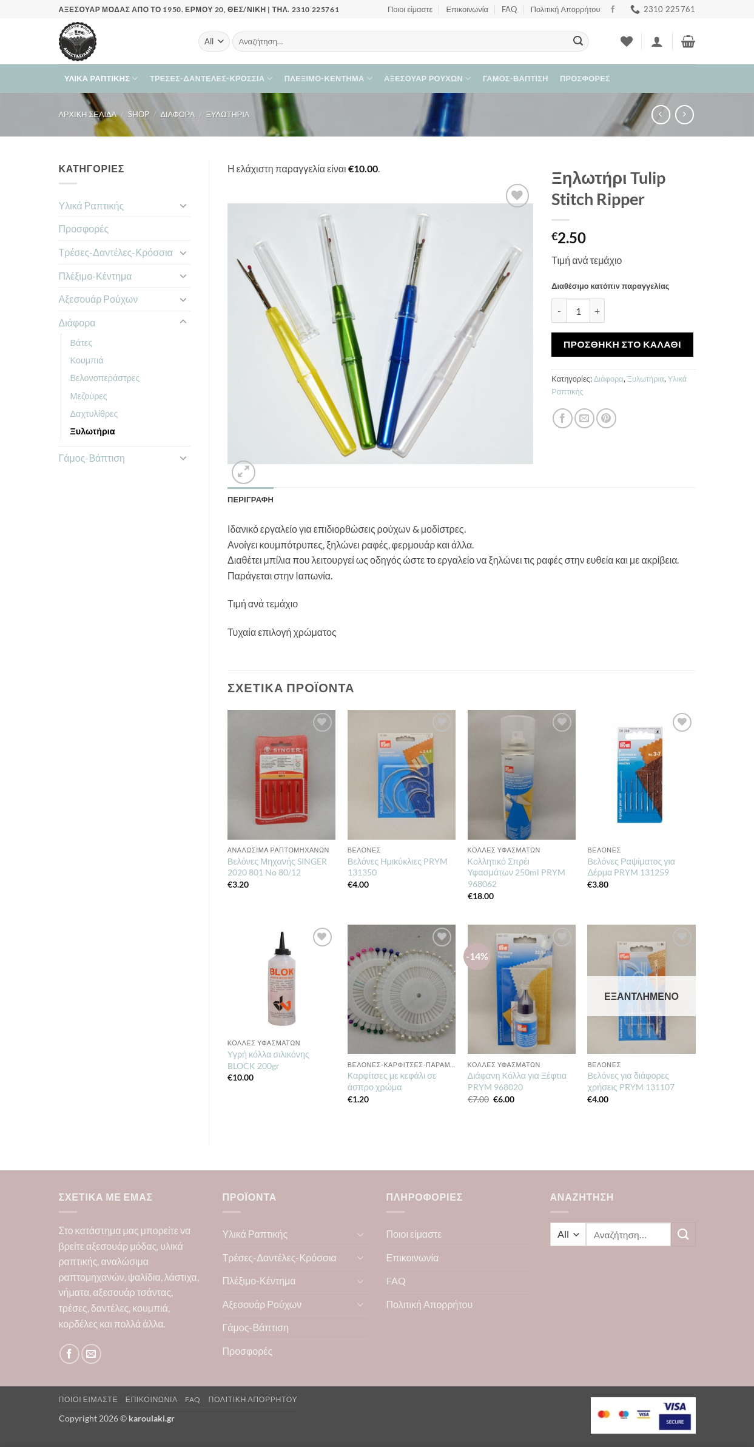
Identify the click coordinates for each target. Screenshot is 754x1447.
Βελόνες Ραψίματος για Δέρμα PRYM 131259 (631, 867)
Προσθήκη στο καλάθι (622, 344)
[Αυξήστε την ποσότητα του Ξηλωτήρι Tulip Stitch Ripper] (597, 311)
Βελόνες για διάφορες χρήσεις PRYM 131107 (630, 1081)
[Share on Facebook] (563, 418)
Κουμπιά (87, 360)
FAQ (509, 9)
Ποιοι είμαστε (410, 9)
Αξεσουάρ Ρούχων (427, 78)
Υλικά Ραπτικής (101, 78)
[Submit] (578, 42)
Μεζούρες (88, 396)
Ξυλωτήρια (228, 114)
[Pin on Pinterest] (606, 418)
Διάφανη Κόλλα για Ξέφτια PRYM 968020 (517, 1081)
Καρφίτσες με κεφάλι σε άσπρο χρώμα (392, 1081)
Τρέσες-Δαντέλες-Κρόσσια (211, 78)
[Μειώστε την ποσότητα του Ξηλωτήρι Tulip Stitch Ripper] (558, 311)
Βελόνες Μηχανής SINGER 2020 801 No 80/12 (277, 867)
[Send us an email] (91, 1354)
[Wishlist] (627, 41)
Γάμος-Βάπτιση (515, 78)
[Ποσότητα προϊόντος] (578, 311)
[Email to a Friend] (584, 418)
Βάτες (81, 342)
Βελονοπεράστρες (105, 378)
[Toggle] (183, 205)
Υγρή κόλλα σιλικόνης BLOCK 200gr (268, 1060)
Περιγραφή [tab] (250, 499)
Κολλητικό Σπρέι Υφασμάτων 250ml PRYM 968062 (516, 872)
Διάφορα (177, 114)
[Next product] (660, 114)
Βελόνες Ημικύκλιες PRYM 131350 (398, 867)
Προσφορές (585, 78)
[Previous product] (684, 114)
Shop (138, 114)
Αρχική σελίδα (88, 114)
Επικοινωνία (467, 9)
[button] (657, 41)
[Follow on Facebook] (612, 9)
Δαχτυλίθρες (94, 413)
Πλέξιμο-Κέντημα (328, 78)
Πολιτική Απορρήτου (566, 9)
